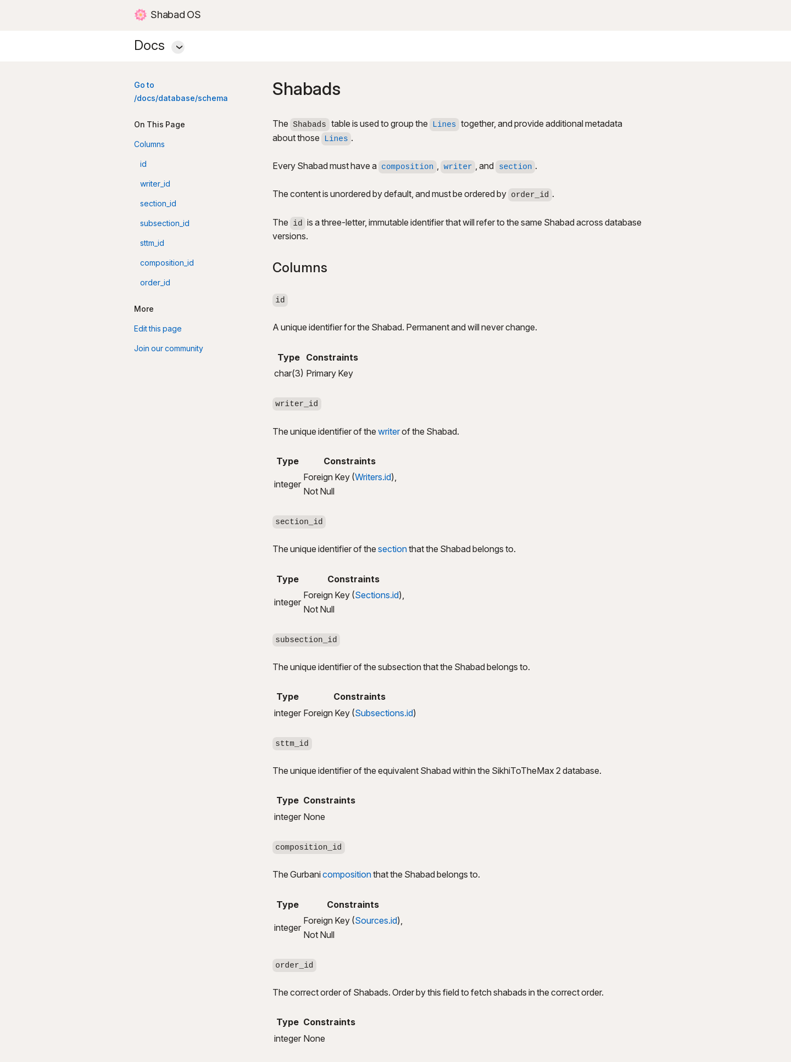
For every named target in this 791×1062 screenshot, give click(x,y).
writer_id (155, 184)
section (392, 549)
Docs (395, 44)
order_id (155, 283)
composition (346, 875)
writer (389, 432)
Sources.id (376, 921)
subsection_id (165, 223)
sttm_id (152, 243)
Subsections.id (384, 713)
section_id (158, 204)
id (143, 164)
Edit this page (158, 329)
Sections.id (377, 595)
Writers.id (373, 477)
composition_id (167, 263)
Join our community (168, 348)
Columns (149, 144)
